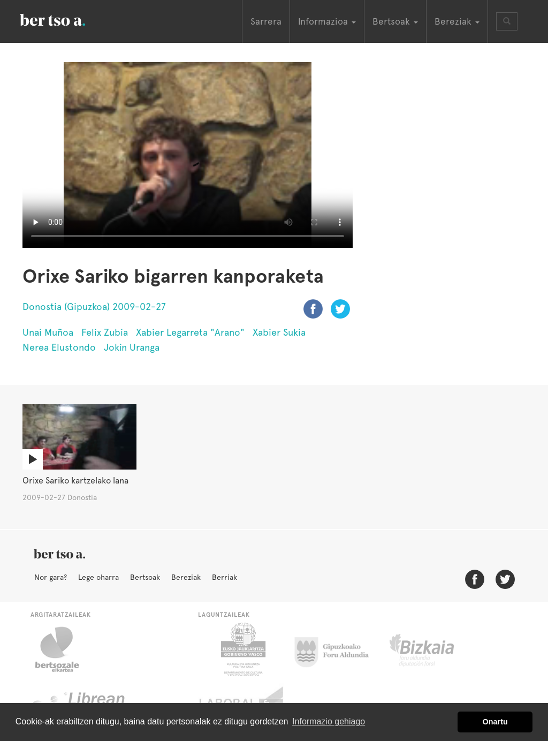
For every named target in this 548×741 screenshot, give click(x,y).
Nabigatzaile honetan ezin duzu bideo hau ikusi (187, 155)
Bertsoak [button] (395, 21)
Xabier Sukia (279, 332)
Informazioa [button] (327, 21)
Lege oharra (98, 577)
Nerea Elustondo (59, 347)
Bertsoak (145, 577)
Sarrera (265, 21)
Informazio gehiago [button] (328, 721)
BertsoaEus (67, 18)
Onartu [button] (495, 721)
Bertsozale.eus (64, 649)
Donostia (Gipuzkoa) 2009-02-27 (94, 306)
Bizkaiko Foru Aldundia (434, 649)
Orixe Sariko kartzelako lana (75, 480)
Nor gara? (50, 577)
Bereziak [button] (457, 21)
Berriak (224, 577)
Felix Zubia (104, 332)
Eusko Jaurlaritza (242, 649)
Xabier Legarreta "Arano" (190, 332)
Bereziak (186, 577)
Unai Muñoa (47, 332)
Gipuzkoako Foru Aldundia (338, 649)
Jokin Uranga (131, 347)
